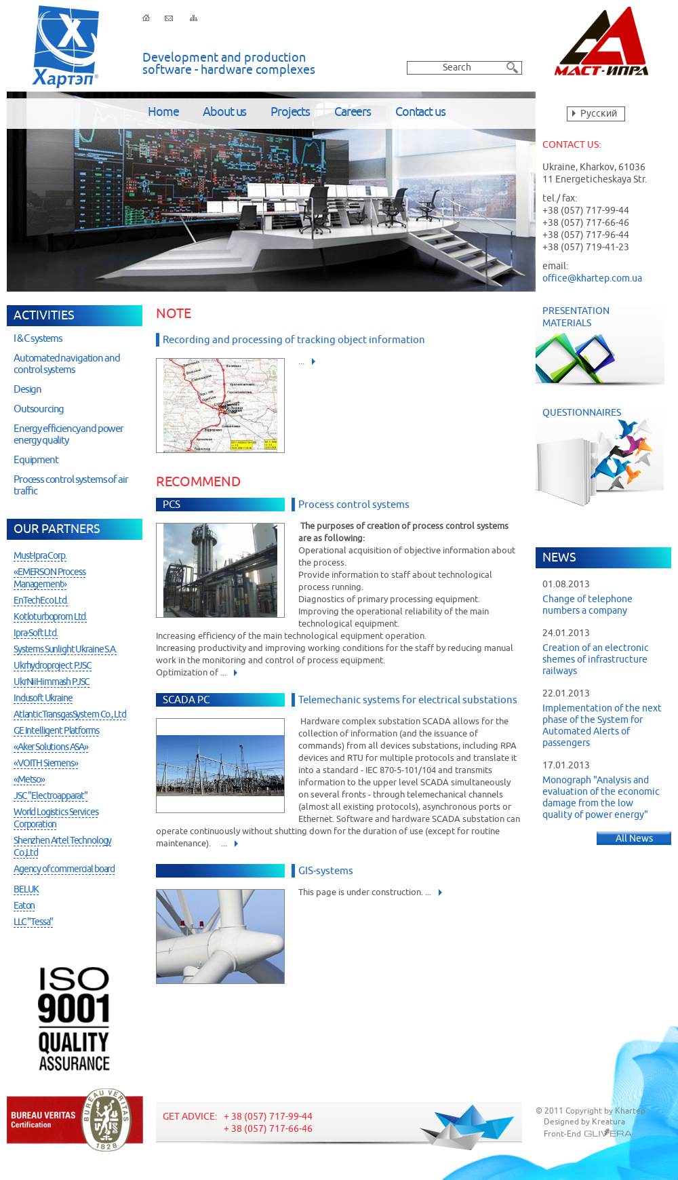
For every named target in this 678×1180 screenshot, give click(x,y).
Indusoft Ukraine (43, 698)
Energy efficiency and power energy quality (68, 435)
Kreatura (608, 1122)
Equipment (36, 460)
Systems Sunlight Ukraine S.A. (65, 649)
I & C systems (38, 339)
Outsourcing (39, 409)
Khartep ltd (65, 46)
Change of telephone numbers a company (587, 605)
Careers (352, 112)
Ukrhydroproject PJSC (53, 666)
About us (224, 112)
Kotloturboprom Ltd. (50, 617)
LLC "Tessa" (33, 922)
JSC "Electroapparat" (50, 796)
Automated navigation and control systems (66, 364)
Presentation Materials (600, 346)
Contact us (420, 112)
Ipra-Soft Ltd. (36, 633)
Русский (598, 114)
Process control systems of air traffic (71, 485)
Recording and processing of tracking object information (294, 340)
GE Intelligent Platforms (56, 731)
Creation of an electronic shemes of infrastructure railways (595, 660)
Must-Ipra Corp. (40, 556)
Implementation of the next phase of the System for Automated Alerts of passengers (602, 726)
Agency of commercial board (64, 869)
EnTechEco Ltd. (41, 601)
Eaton (24, 906)
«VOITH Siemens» (46, 763)
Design (27, 390)
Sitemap (193, 17)
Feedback (169, 17)
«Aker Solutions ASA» (51, 747)
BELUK (26, 889)
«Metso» (29, 780)
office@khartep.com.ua (592, 278)
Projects (290, 112)
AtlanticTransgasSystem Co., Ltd (69, 715)
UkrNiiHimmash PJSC (51, 682)
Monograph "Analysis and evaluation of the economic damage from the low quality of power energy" (601, 798)
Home (163, 112)
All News (634, 839)
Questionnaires (606, 457)
